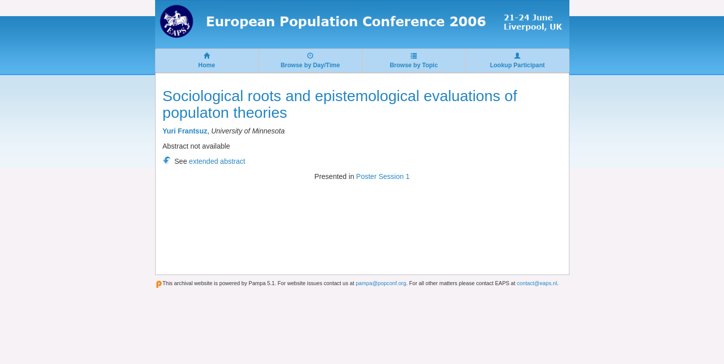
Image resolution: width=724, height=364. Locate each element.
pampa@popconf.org (381, 283)
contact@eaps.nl (537, 283)
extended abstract (217, 161)
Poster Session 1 (383, 176)
